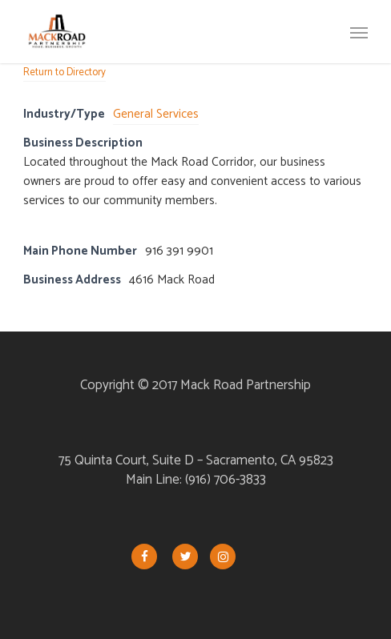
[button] (359, 32)
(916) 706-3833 (225, 479)
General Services (156, 114)
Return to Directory (64, 72)
